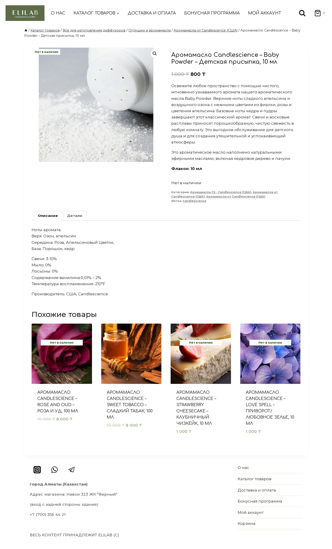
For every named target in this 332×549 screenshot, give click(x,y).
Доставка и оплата (152, 13)
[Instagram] (37, 469)
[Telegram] (71, 469)
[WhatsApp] (54, 469)
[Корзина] (318, 13)
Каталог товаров (254, 479)
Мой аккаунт (264, 13)
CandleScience (194, 201)
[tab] (48, 216)
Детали (74, 215)
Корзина (246, 523)
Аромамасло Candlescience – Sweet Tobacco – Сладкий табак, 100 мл (130, 405)
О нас (58, 13)
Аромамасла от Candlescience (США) (235, 196)
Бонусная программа (212, 13)
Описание (48, 215)
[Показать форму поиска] (302, 13)
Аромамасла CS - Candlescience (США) (220, 192)
